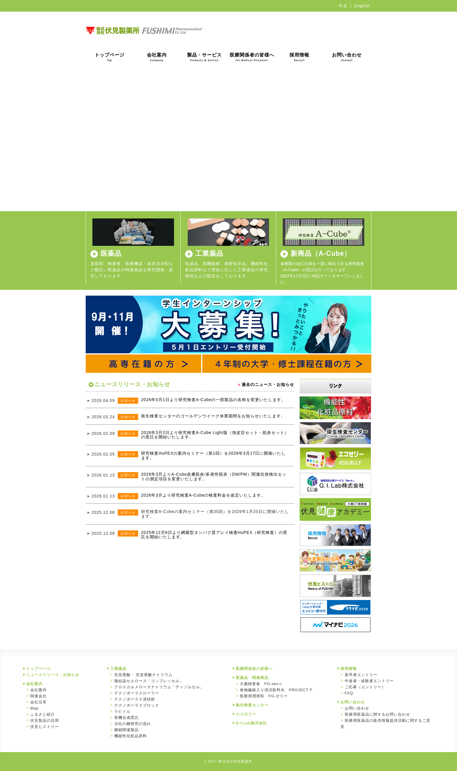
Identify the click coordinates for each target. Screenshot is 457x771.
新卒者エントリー (361, 675)
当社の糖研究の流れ (132, 723)
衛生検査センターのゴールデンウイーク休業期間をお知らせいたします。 (213, 416)
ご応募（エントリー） (365, 687)
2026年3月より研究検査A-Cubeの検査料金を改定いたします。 (203, 495)
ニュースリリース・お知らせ (52, 675)
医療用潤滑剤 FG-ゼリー (264, 696)
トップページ (109, 57)
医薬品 (111, 253)
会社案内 (157, 57)
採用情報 (299, 57)
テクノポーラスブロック (136, 705)
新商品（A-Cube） (321, 253)
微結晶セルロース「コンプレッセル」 (149, 681)
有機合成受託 (126, 717)
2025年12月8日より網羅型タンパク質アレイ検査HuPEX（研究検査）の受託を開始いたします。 (214, 534)
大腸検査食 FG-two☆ (261, 684)
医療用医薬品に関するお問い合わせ (377, 714)
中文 (343, 5)
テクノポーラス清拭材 (134, 699)
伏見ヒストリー (44, 726)
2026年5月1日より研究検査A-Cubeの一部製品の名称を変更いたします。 (213, 399)
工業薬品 (209, 253)
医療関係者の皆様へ (252, 57)
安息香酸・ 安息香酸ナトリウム (143, 675)
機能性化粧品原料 (130, 736)
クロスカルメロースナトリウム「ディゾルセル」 (159, 687)
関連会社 (38, 696)
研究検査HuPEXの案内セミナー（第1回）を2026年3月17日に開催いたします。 (213, 455)
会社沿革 (38, 702)
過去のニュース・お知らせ (268, 384)
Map (34, 708)
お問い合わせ (347, 57)
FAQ (349, 693)
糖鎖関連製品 (126, 730)
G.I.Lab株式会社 (251, 723)
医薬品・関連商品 (252, 677)
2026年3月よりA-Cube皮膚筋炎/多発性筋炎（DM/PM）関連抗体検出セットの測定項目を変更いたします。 (213, 476)
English (362, 5)
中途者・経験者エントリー (369, 681)
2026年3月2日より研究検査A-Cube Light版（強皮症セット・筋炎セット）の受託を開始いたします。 (215, 434)
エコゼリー (246, 714)
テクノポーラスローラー (136, 693)
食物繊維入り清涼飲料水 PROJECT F (276, 690)
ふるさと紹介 (42, 714)
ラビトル (122, 711)
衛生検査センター (252, 705)
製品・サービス (204, 57)
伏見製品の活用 (44, 720)
